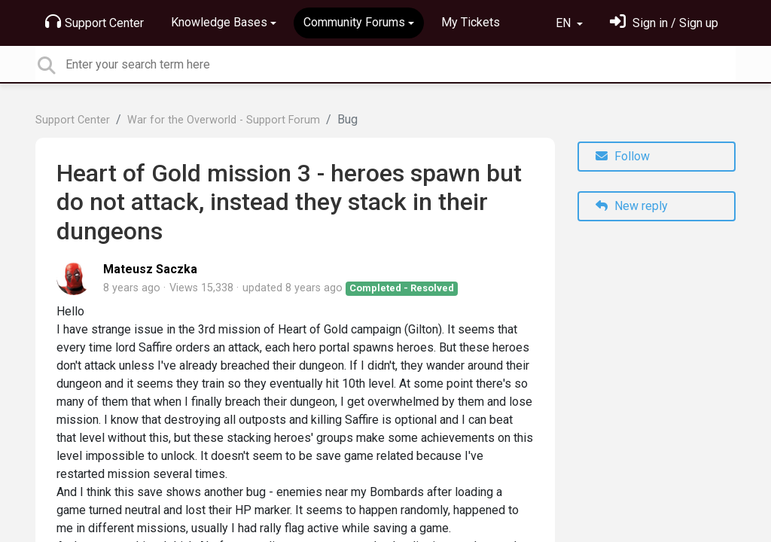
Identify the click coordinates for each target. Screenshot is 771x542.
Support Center (94, 22)
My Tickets (470, 22)
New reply (632, 206)
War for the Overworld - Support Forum (223, 120)
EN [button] (565, 23)
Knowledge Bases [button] (219, 22)
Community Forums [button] (354, 22)
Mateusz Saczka (150, 269)
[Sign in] (664, 23)
